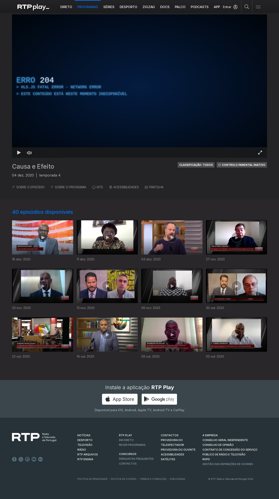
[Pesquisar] (246, 6)
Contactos (128, 463)
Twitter (21, 459)
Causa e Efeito (33, 166)
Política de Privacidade (92, 479)
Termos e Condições (153, 479)
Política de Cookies (123, 479)
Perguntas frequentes (136, 458)
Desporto (128, 7)
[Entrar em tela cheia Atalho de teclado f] (260, 152)
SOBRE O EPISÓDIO (28, 187)
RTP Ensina (85, 459)
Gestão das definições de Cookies (227, 464)
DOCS (165, 7)
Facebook (14, 459)
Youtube (34, 459)
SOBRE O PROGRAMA (68, 187)
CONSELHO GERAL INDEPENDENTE (225, 440)
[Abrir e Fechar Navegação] (258, 7)
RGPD (206, 459)
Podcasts (200, 7)
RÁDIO (81, 449)
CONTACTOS (170, 435)
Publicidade (177, 479)
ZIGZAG (149, 7)
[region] (139, 86)
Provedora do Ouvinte (178, 449)
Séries (108, 7)
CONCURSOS (127, 454)
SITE (97, 187)
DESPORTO (84, 440)
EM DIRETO (126, 440)
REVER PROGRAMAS (132, 444)
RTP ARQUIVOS (87, 454)
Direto (66, 7)
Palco (180, 7)
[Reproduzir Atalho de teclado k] (19, 152)
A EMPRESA (210, 435)
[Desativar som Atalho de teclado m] (29, 152)
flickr (40, 459)
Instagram (27, 459)
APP (217, 7)
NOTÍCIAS (83, 435)
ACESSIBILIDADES (124, 187)
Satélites (168, 459)
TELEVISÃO (84, 444)
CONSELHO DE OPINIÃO (218, 444)
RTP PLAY (125, 435)
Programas (87, 7)
